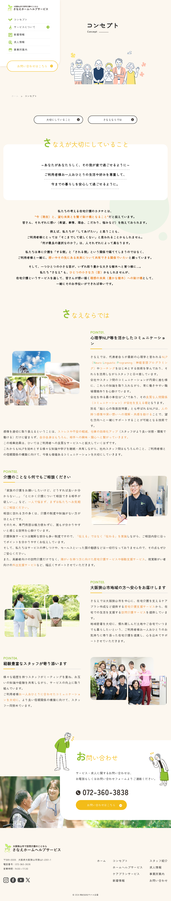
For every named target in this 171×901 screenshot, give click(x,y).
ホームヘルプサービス (128, 867)
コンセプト (120, 861)
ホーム (15, 96)
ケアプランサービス (126, 874)
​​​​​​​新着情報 (119, 880)
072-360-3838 (23, 864)
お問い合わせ (158, 880)
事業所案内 (157, 874)
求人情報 (155, 867)
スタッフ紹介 (158, 861)
